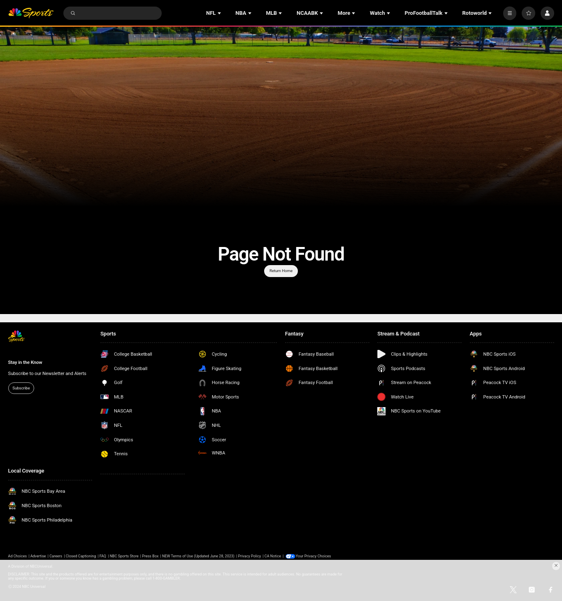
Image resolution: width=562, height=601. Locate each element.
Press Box (150, 556)
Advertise (38, 556)
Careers (55, 556)
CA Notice (273, 556)
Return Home (281, 270)
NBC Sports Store (124, 556)
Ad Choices (17, 556)
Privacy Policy (249, 556)
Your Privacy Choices (314, 556)
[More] (510, 13)
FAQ (103, 556)
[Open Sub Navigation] (220, 13)
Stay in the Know (25, 362)
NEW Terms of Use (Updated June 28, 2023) (198, 556)
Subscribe (21, 388)
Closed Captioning (81, 556)
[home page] (31, 13)
